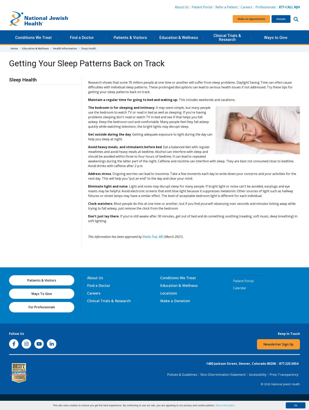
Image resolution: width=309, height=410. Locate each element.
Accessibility (257, 374)
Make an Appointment (251, 19)
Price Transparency (284, 374)
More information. (225, 405)
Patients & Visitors (130, 37)
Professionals (265, 7)
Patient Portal (202, 7)
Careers (247, 7)
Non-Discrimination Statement (223, 374)
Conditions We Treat (33, 37)
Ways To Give (41, 294)
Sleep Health (23, 80)
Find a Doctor (82, 37)
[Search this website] (296, 19)
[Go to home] (38, 19)
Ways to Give (275, 37)
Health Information (65, 48)
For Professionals (42, 307)
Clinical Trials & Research (227, 37)
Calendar (239, 288)
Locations (168, 293)
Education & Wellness (178, 37)
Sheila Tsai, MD (152, 237)
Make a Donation (175, 300)
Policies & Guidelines (182, 374)
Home (14, 48)
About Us (182, 7)
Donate (281, 19)
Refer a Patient (226, 7)
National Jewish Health (285, 384)
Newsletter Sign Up (278, 344)
